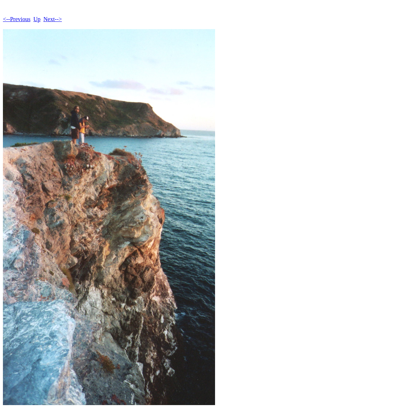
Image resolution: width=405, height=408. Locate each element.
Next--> (52, 19)
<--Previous (17, 19)
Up (37, 19)
